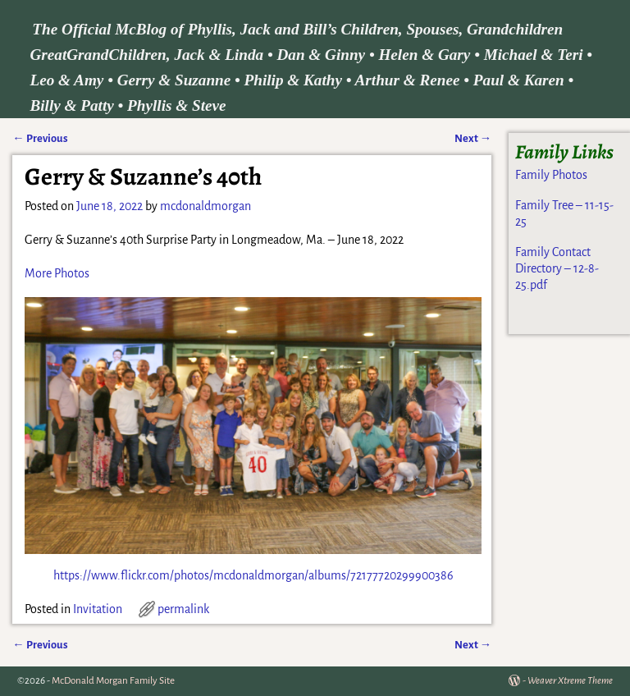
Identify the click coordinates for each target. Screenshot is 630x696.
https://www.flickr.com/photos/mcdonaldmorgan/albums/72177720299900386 (253, 575)
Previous (39, 138)
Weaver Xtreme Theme (570, 680)
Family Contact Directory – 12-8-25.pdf (557, 268)
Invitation (97, 609)
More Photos (57, 273)
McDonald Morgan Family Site (113, 680)
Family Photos (551, 174)
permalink (183, 609)
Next (472, 138)
